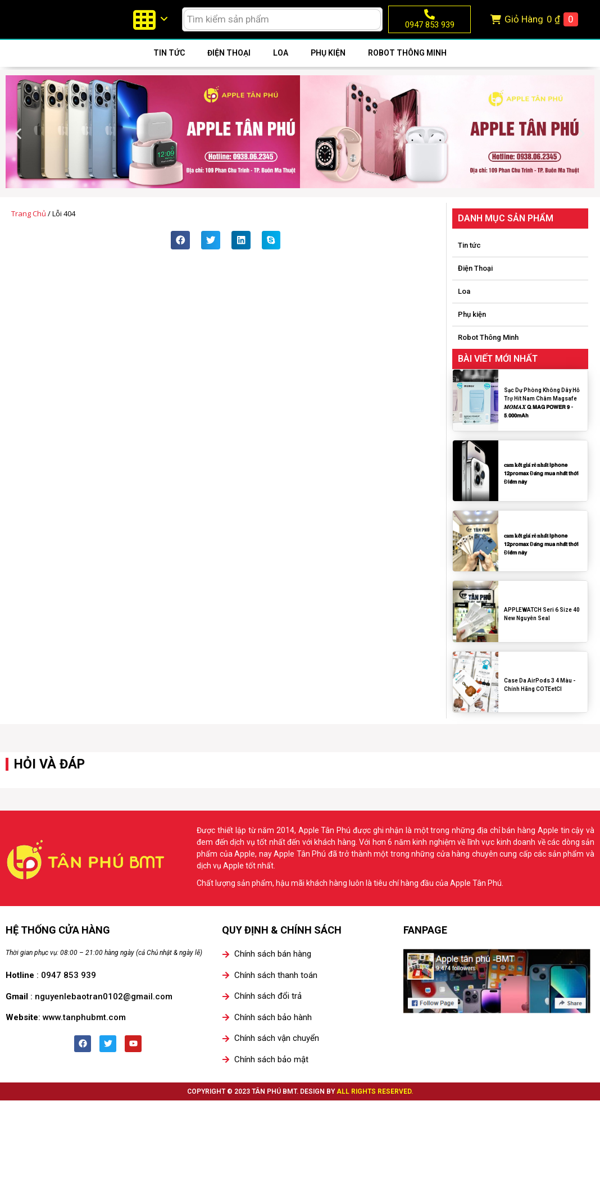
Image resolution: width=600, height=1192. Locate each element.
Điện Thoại (229, 65)
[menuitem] (150, 26)
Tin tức (169, 65)
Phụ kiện (328, 65)
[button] (18, 146)
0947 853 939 (429, 31)
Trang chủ (28, 226)
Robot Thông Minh (407, 65)
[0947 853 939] (429, 20)
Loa (280, 65)
